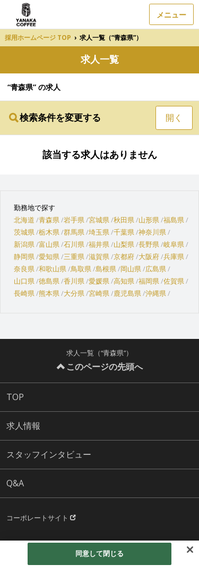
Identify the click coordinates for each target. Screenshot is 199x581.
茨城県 (24, 232)
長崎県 (24, 293)
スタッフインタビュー (48, 454)
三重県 (74, 256)
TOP (15, 397)
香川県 (74, 281)
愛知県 (49, 256)
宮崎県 (99, 293)
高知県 (124, 281)
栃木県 (49, 232)
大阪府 (149, 256)
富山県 (49, 244)
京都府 (124, 256)
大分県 (74, 293)
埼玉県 (99, 232)
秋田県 (124, 220)
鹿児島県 (127, 293)
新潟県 (24, 244)
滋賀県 (99, 256)
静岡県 (24, 256)
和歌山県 (52, 268)
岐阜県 (173, 244)
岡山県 (130, 268)
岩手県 (74, 220)
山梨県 (124, 244)
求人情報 (23, 425)
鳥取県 (81, 268)
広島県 (155, 268)
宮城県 (99, 220)
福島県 (173, 220)
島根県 (106, 268)
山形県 (149, 220)
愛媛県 (99, 281)
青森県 (49, 220)
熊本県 (49, 293)
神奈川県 (152, 232)
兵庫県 (173, 256)
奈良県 (24, 268)
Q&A (15, 483)
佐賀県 (173, 281)
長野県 (149, 244)
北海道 (24, 220)
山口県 (24, 281)
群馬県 (74, 232)
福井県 (99, 244)
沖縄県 (155, 293)
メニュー (171, 15)
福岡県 (149, 281)
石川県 (74, 244)
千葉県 (124, 232)
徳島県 (49, 281)
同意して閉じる (99, 553)
